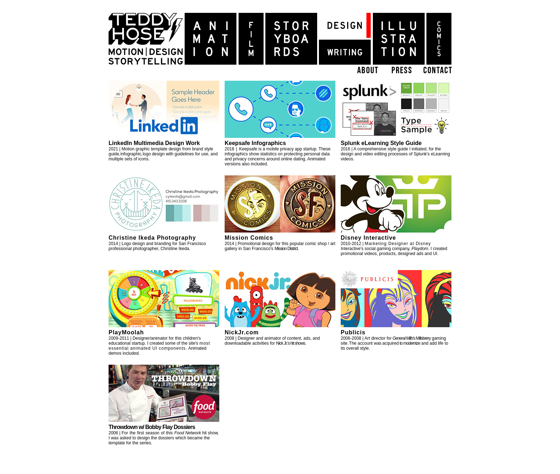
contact (437, 70)
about (368, 70)
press (401, 70)
